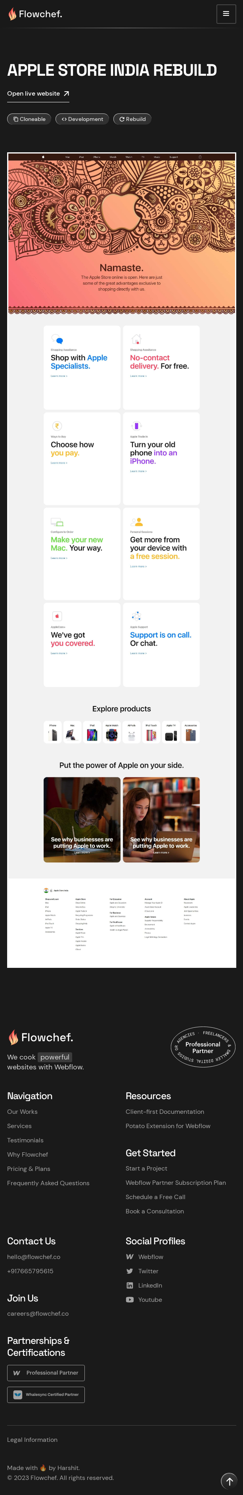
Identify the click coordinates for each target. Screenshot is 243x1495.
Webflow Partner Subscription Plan (176, 1182)
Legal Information (32, 1440)
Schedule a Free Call (156, 1197)
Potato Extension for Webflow (168, 1126)
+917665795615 (30, 1271)
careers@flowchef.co (38, 1313)
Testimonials (25, 1140)
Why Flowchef (27, 1154)
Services (19, 1126)
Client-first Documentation (165, 1111)
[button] (226, 14)
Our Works (22, 1111)
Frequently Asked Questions (48, 1183)
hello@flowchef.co (33, 1257)
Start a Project (146, 1168)
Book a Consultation (155, 1211)
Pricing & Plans (28, 1169)
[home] (35, 14)
